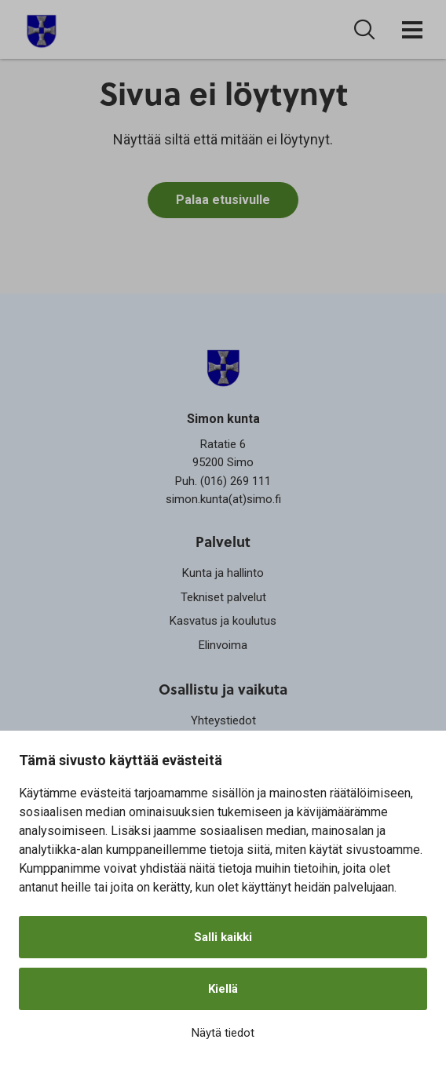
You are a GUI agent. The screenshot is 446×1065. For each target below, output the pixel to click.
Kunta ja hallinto (223, 573)
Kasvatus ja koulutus (223, 621)
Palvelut (223, 541)
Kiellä (223, 989)
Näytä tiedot (223, 1033)
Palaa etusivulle (223, 200)
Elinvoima (223, 645)
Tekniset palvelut (223, 597)
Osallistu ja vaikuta (223, 688)
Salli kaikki (223, 937)
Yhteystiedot (223, 720)
